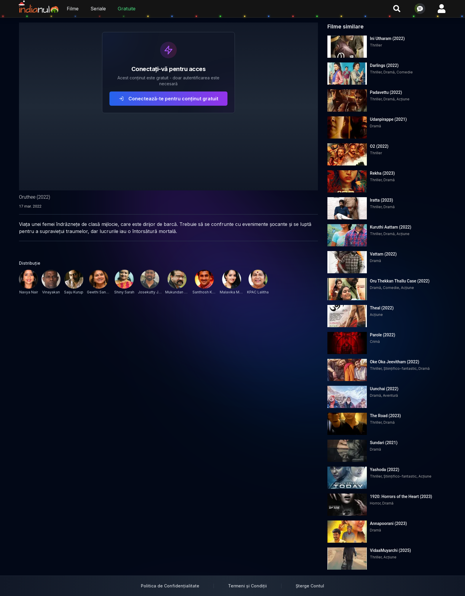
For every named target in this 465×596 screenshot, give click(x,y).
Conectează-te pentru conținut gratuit (168, 99)
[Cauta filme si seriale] (397, 8)
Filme (73, 9)
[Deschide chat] (420, 8)
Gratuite (127, 9)
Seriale (98, 9)
